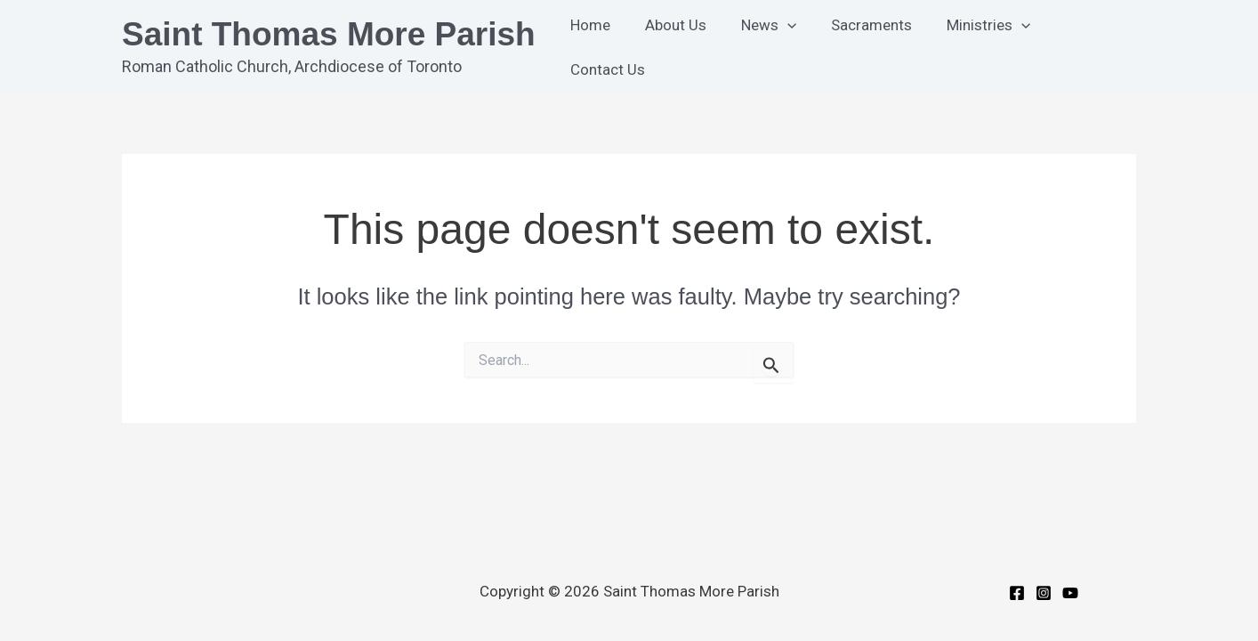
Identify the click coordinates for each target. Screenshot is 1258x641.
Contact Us (1083, 47)
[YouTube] (1070, 593)
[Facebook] (1017, 593)
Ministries (974, 47)
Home (594, 47)
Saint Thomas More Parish (329, 34)
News (763, 47)
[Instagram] (1044, 593)
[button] (782, 47)
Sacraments (861, 47)
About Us (675, 47)
